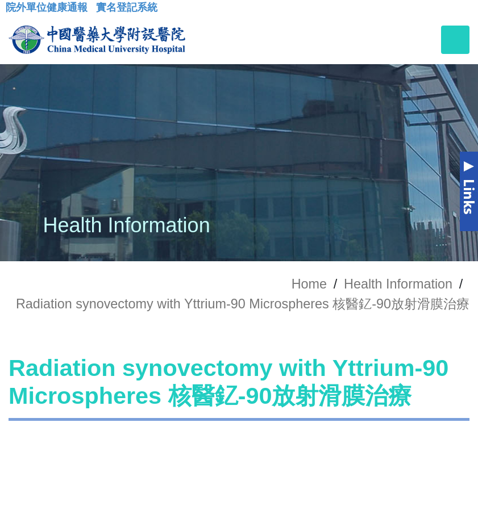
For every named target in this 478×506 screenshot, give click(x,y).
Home (309, 284)
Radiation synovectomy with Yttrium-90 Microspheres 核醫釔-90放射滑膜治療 (242, 303)
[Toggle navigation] (455, 40)
